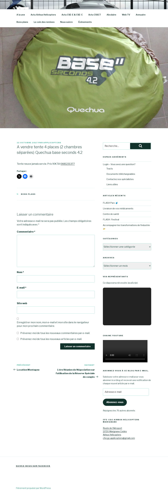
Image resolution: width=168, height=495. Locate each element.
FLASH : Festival (111, 219)
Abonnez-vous (114, 402)
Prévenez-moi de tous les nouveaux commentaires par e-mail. (55, 333)
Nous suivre (66, 22)
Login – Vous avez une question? (119, 164)
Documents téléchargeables (120, 174)
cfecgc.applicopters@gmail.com (119, 438)
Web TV (126, 14)
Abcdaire (111, 14)
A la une (21, 14)
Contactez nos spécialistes (120, 179)
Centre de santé (111, 214)
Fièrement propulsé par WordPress (33, 488)
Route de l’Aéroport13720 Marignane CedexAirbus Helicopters (115, 431)
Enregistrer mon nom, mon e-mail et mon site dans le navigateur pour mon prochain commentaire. (53, 324)
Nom (20, 272)
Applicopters (52, 143)
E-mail (21, 287)
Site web (22, 303)
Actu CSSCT (94, 14)
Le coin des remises (44, 22)
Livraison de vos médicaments (118, 208)
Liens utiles (112, 184)
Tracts (109, 168)
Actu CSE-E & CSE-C (72, 14)
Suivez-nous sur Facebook (33, 466)
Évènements (85, 22)
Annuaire (141, 14)
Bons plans (22, 22)
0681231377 (68, 163)
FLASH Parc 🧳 (110, 203)
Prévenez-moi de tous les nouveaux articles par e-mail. (51, 339)
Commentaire (26, 231)
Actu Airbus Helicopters (43, 14)
